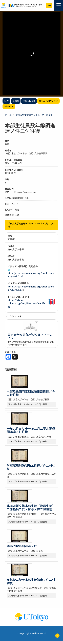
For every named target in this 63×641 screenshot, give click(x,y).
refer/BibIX (29, 101)
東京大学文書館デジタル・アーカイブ (34, 115)
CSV (6, 101)
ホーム (8, 115)
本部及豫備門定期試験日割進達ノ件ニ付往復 (31, 393)
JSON (16, 101)
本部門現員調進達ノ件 (22, 546)
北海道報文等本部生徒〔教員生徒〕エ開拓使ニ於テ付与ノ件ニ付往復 (31, 507)
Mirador (8, 106)
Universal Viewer (48, 101)
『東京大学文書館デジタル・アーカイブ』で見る (31, 225)
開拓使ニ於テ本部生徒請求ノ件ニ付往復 (31, 581)
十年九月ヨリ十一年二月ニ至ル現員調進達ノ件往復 (31, 430)
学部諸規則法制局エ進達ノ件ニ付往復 (31, 467)
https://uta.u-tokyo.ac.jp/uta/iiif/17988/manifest (26, 303)
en (49, 5)
